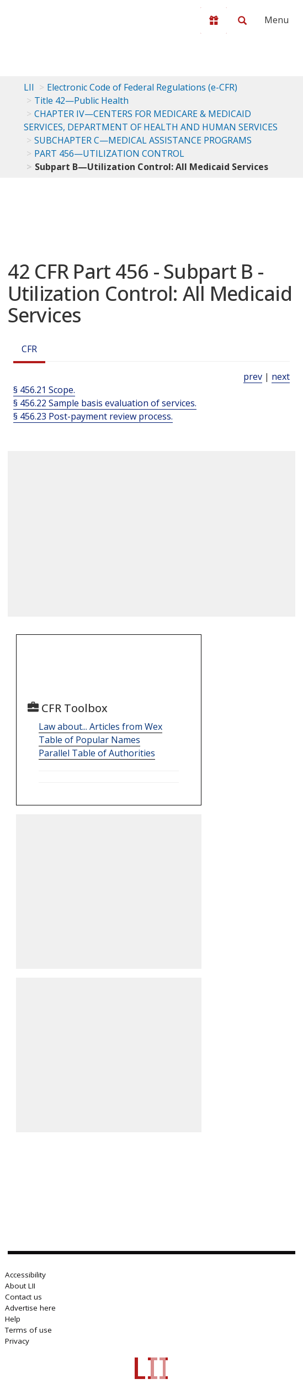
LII (29, 87)
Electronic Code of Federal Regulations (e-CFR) (142, 87)
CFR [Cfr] (29, 349)
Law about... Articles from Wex (100, 726)
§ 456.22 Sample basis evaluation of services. (104, 403)
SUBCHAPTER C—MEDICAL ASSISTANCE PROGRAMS (143, 140)
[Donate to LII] (213, 20)
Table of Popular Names (89, 740)
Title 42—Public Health (81, 100)
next (281, 376)
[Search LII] (242, 20)
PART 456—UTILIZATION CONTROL (109, 153)
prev (252, 376)
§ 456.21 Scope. (44, 390)
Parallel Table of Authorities (97, 753)
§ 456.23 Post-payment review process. (93, 416)
